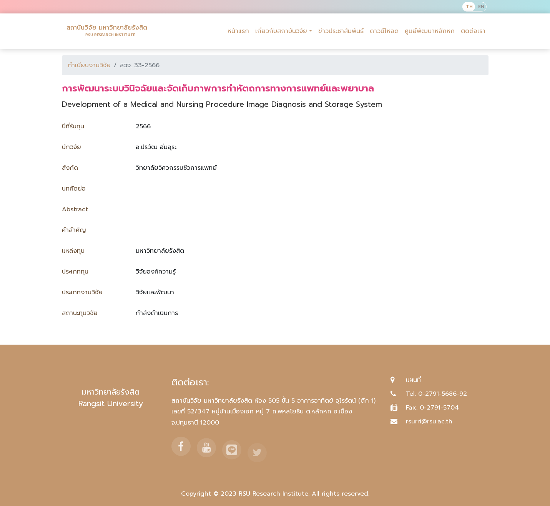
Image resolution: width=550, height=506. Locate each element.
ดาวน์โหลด (384, 31)
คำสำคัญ (74, 230)
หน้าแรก (238, 31)
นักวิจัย (71, 147)
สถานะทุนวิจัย (80, 313)
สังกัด (70, 168)
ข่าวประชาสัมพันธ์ (341, 31)
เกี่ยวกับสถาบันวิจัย (281, 31)
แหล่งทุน (73, 250)
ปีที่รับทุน (73, 126)
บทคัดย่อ (74, 188)
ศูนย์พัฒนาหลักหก (430, 31)
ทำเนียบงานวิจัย (89, 65)
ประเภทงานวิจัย (82, 292)
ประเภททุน (75, 271)
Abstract (75, 209)
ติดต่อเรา (473, 31)
